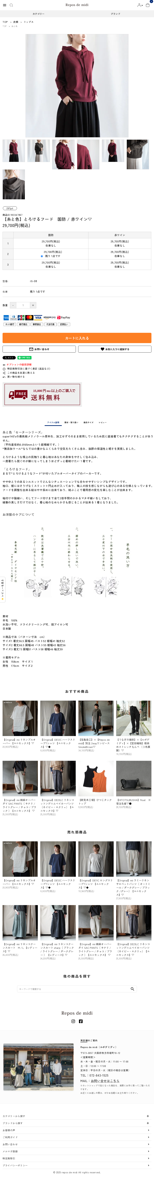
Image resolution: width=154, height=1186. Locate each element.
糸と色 (14, 26)
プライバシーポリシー (15, 1165)
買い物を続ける (14, 376)
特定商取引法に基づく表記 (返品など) (26, 368)
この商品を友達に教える (19, 372)
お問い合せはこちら (105, 1080)
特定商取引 (9, 1158)
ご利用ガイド (10, 1137)
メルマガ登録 (10, 1151)
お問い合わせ (39, 349)
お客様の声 (9, 1130)
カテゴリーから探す (14, 1116)
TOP (5, 26)
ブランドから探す (13, 1123)
